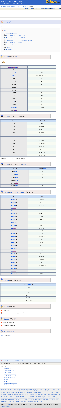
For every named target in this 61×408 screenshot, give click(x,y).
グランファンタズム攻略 (48, 392)
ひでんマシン (20, 192)
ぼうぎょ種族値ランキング (10, 377)
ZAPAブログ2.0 (41, 399)
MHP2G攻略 (31, 398)
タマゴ (12, 107)
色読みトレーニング (50, 399)
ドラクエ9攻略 (38, 396)
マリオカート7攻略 (23, 398)
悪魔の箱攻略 (52, 398)
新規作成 (46, 8)
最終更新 (28, 8)
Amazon (21, 401)
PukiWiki (9, 404)
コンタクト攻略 (24, 399)
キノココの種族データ (11, 33)
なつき (13, 101)
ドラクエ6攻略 (16, 396)
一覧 (25, 8)
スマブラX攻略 (10, 394)
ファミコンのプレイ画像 (13, 401)
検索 (32, 8)
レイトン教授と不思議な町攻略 (41, 398)
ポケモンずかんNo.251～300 (10, 383)
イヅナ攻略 (17, 399)
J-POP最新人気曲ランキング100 (34, 401)
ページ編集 (41, 8)
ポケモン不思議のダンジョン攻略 (49, 390)
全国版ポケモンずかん (13, 67)
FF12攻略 (44, 396)
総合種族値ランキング (9, 384)
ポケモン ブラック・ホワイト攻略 (24, 389)
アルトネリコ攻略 (19, 392)
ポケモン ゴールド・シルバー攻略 (8, 389)
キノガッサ (11, 335)
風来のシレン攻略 (51, 396)
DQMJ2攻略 (43, 394)
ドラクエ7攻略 (23, 396)
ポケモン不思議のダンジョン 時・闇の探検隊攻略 (30, 390)
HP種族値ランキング (8, 368)
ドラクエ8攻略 (30, 396)
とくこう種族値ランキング (10, 374)
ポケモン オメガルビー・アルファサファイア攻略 (44, 389)
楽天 (25, 401)
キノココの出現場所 (11, 45)
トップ (22, 8)
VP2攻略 (16, 394)
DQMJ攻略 (37, 394)
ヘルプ (35, 8)
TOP (2, 26)
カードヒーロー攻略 (32, 399)
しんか (12, 331)
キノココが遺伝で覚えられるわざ (14, 42)
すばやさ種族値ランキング (10, 372)
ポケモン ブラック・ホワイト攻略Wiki (11, 1)
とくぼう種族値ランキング (10, 375)
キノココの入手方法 (11, 47)
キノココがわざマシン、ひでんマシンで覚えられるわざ (19, 40)
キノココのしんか (10, 49)
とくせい (14, 75)
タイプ (14, 72)
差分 (49, 8)
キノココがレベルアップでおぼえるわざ (15, 35)
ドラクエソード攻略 (7, 396)
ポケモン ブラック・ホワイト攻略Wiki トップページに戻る (15, 360)
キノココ (7, 22)
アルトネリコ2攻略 (28, 392)
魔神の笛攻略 (11, 399)
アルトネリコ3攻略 (37, 392)
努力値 (24, 164)
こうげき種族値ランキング (10, 370)
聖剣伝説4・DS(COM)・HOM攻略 (26, 394)
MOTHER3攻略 (4, 398)
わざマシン (13, 192)
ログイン (58, 8)
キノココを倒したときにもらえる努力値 (15, 37)
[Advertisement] (30, 14)
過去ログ (53, 8)
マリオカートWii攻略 (13, 398)
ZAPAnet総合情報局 (5, 6)
